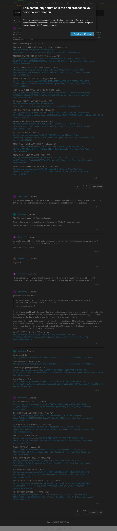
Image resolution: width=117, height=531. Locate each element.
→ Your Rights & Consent (82, 34)
